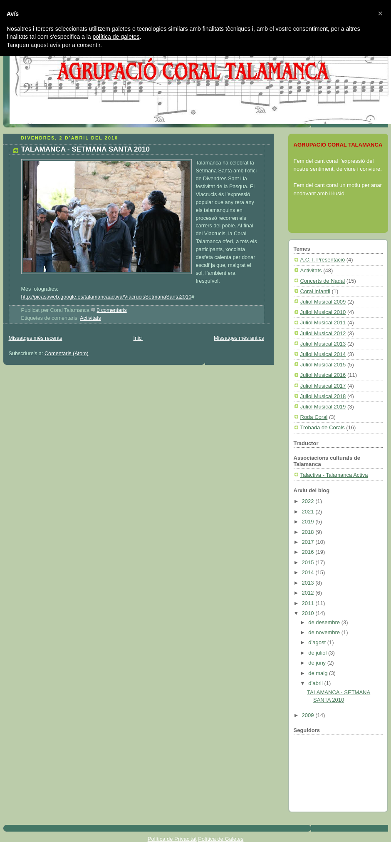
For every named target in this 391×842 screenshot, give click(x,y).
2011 (309, 603)
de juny (317, 663)
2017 (309, 542)
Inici (137, 338)
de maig (318, 673)
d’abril (316, 683)
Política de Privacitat (172, 839)
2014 (309, 572)
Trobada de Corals (322, 427)
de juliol (318, 653)
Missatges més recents (35, 338)
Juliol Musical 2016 (323, 375)
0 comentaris (112, 310)
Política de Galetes (220, 839)
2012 (309, 593)
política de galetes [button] (116, 36)
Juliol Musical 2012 (323, 333)
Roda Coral (314, 417)
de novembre (325, 632)
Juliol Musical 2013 (323, 344)
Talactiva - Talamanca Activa (334, 475)
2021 (309, 511)
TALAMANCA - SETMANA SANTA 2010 (85, 149)
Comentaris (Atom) (67, 353)
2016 (309, 552)
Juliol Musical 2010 (323, 312)
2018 (309, 532)
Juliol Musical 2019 (323, 407)
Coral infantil (315, 291)
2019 (309, 521)
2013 (309, 583)
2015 (309, 562)
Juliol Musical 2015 (323, 364)
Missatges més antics (239, 338)
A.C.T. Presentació (322, 260)
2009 (309, 715)
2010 (309, 613)
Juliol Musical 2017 (323, 386)
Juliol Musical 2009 (323, 302)
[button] (380, 13)
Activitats (90, 318)
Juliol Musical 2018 (323, 396)
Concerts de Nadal (322, 281)
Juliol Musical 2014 (323, 354)
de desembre (325, 622)
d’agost (317, 642)
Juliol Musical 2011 (323, 322)
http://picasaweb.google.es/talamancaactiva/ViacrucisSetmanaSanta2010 (106, 297)
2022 (309, 501)
